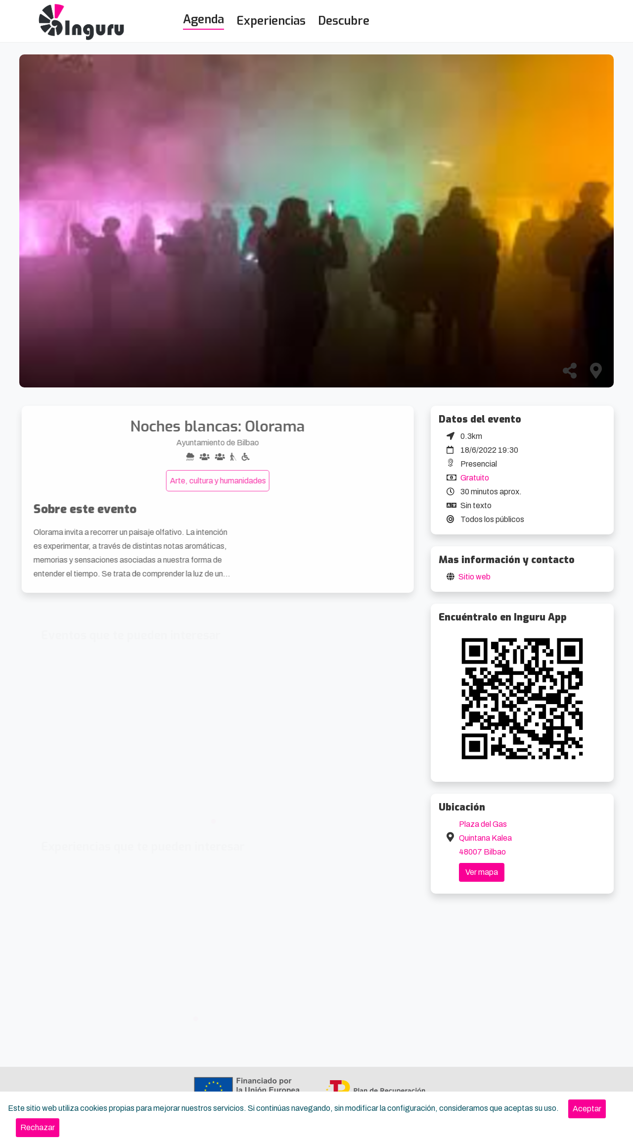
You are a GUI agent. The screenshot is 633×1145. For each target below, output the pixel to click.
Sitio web (474, 576)
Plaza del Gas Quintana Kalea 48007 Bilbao (485, 838)
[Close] (587, 1108)
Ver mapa (481, 872)
